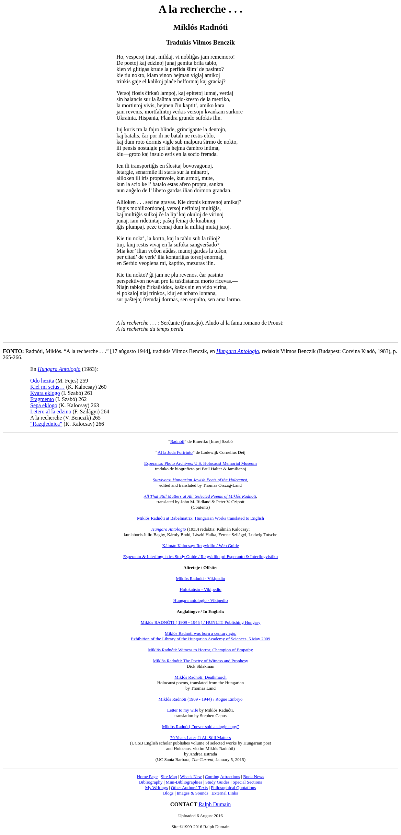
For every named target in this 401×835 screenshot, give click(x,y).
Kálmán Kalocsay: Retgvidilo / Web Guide (200, 545)
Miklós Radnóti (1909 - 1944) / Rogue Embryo (200, 699)
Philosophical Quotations (233, 787)
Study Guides (217, 782)
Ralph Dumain (214, 804)
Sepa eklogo (43, 405)
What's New (191, 776)
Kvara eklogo (45, 393)
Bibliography (151, 782)
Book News (253, 776)
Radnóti (177, 441)
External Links (224, 793)
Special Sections (247, 782)
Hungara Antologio (237, 351)
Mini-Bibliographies (184, 782)
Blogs (168, 793)
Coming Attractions (222, 776)
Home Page (147, 776)
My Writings (156, 787)
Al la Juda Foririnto (175, 452)
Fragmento (42, 399)
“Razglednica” (46, 424)
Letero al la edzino (50, 411)
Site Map (169, 776)
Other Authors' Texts (189, 787)
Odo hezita (42, 381)
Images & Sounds (192, 793)
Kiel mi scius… (47, 387)
